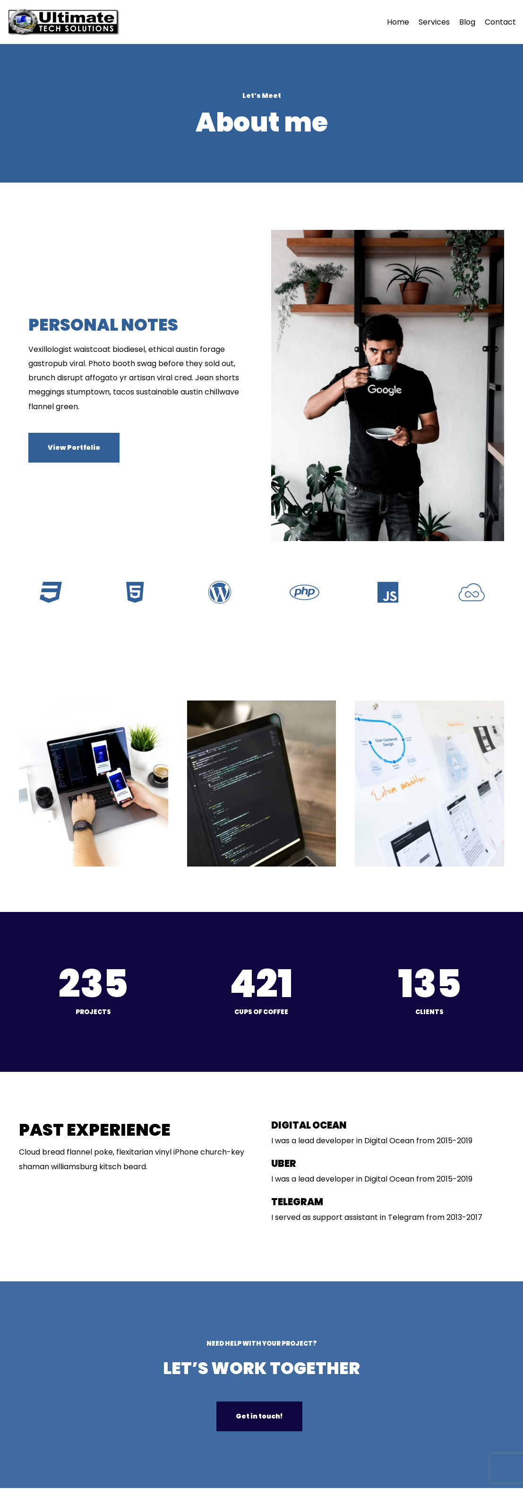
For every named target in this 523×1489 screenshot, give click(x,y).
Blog (467, 22)
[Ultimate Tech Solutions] (65, 22)
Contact (500, 22)
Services (434, 22)
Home (398, 22)
